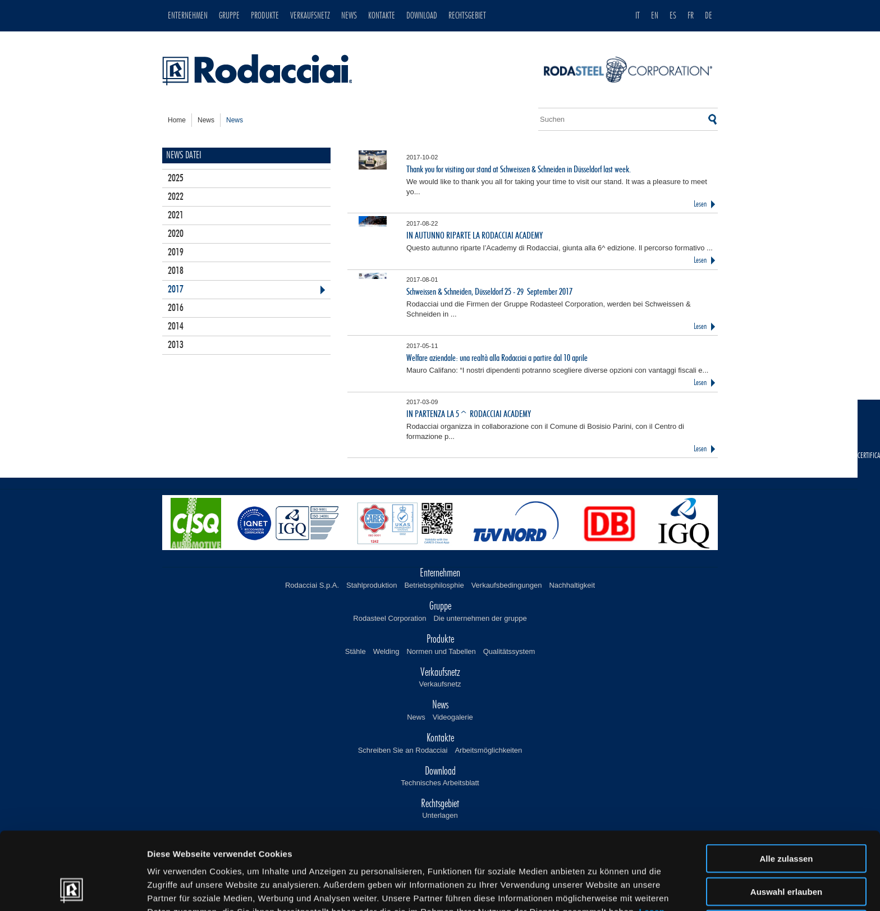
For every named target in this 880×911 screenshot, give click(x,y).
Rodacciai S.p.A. (312, 585)
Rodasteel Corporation (389, 618)
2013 (176, 345)
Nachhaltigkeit (572, 585)
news (206, 120)
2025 (176, 178)
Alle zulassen (786, 785)
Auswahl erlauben (786, 818)
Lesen (700, 204)
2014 (176, 327)
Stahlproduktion (371, 585)
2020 (176, 234)
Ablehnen (786, 851)
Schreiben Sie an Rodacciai (403, 750)
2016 (176, 308)
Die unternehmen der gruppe (479, 618)
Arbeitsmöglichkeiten (488, 750)
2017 (176, 290)
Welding (386, 651)
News (416, 717)
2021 (176, 215)
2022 (176, 197)
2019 (176, 253)
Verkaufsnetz (440, 684)
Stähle (355, 651)
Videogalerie (453, 717)
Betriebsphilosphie (434, 585)
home (177, 120)
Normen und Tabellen (440, 651)
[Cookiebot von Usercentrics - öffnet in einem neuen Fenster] (73, 889)
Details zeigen (597, 889)
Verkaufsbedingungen (506, 585)
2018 (176, 271)
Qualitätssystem (509, 651)
